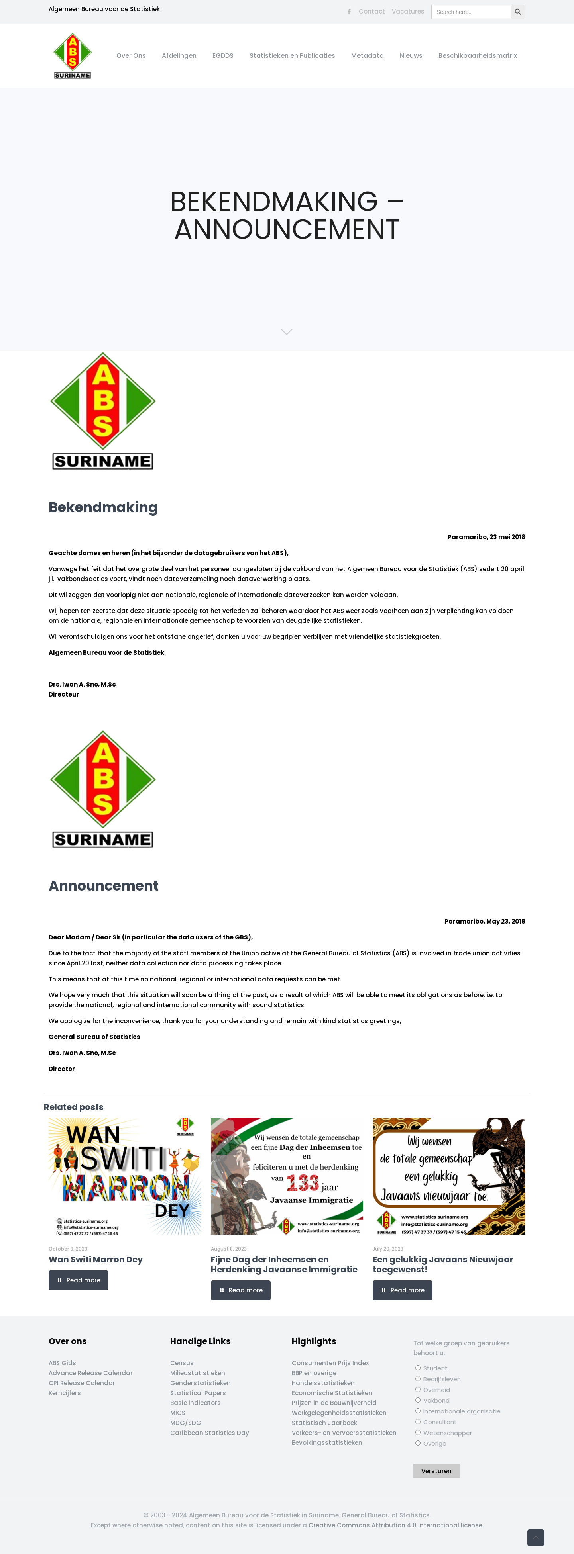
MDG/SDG (185, 1423)
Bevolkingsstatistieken (327, 1443)
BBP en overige (314, 1373)
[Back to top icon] (535, 1537)
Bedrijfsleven (438, 1379)
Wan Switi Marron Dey (96, 1259)
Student (431, 1368)
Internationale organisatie (458, 1411)
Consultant (436, 1422)
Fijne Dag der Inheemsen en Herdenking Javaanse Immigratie (284, 1264)
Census (182, 1363)
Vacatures (408, 11)
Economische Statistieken (332, 1393)
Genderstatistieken (200, 1383)
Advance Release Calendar (91, 1373)
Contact (372, 11)
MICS (177, 1413)
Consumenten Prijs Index (330, 1363)
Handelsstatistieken (323, 1383)
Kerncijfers (65, 1393)
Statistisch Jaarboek (324, 1423)
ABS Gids (62, 1363)
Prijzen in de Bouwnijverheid (334, 1403)
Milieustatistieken (197, 1373)
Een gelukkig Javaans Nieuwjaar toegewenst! (443, 1264)
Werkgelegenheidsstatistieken (339, 1413)
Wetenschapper (443, 1433)
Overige (430, 1443)
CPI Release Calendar (82, 1383)
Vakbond (432, 1400)
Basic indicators (195, 1403)
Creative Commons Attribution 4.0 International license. (396, 1525)
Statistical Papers (198, 1393)
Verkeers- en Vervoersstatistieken (344, 1433)
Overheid (432, 1390)
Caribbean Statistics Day (209, 1433)
